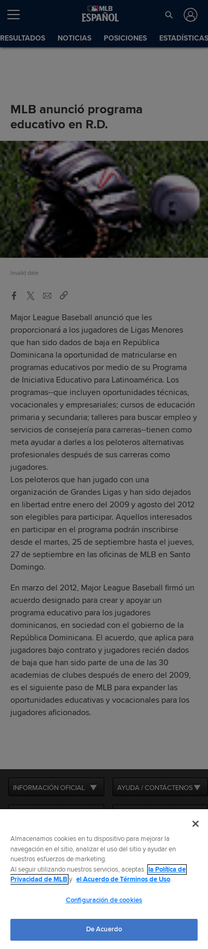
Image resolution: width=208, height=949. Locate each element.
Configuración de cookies (104, 900)
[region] (104, 879)
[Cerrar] (195, 823)
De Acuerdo (104, 929)
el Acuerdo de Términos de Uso (123, 879)
